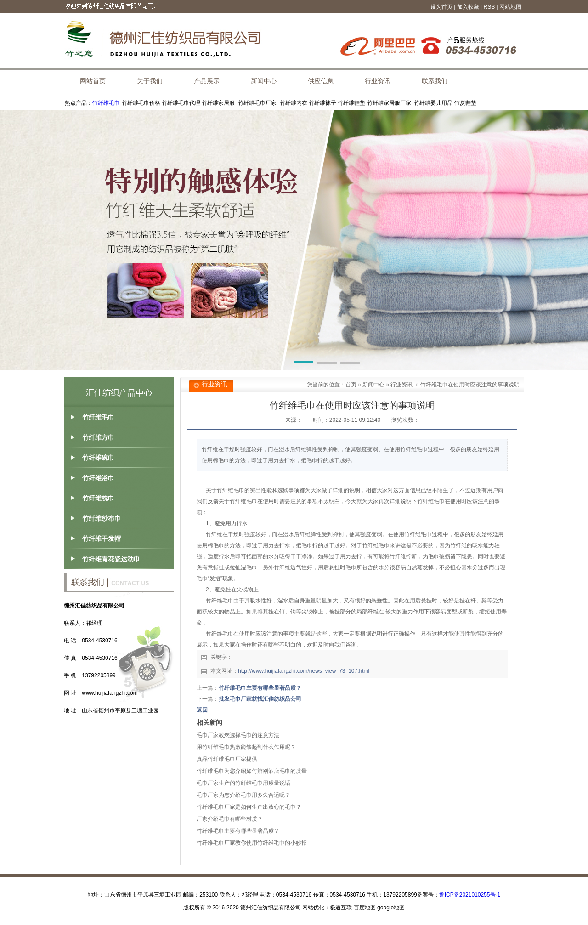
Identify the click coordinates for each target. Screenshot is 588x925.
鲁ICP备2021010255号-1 (469, 894)
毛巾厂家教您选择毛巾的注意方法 (238, 735)
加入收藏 (468, 7)
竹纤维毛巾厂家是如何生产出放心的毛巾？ (249, 807)
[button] (303, 363)
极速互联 (341, 907)
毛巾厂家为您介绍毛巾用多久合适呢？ (243, 795)
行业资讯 (401, 384)
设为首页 (441, 7)
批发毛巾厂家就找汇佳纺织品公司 (260, 699)
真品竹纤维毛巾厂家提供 (227, 759)
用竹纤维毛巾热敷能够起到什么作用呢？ (246, 747)
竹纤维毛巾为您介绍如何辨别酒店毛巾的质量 (252, 771)
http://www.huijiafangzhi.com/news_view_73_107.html (303, 671)
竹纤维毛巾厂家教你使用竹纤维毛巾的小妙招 (252, 843)
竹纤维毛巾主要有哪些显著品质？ (260, 688)
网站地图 (510, 7)
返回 (202, 710)
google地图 (391, 907)
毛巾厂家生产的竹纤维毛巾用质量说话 (243, 783)
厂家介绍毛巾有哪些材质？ (230, 819)
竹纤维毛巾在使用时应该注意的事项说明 (470, 384)
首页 (350, 384)
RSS (489, 7)
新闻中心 (373, 384)
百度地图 (365, 907)
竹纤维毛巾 (106, 103)
